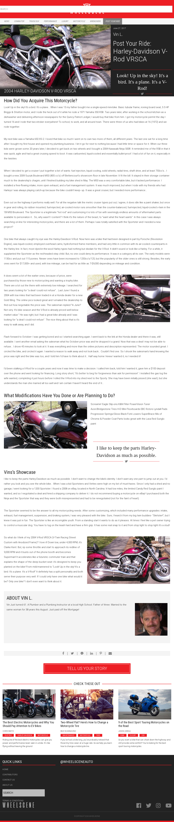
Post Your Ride (112, 21)
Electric (8, 735)
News (6, 21)
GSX (143, 735)
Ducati (133, 735)
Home (5, 769)
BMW (122, 735)
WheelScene (94, 816)
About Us (7, 785)
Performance (50, 21)
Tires (98, 735)
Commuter (19, 21)
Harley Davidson (25, 735)
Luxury (65, 21)
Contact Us (8, 780)
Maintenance (68, 735)
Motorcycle (79, 21)
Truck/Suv (34, 21)
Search (169, 8)
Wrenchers (95, 21)
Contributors (10, 774)
